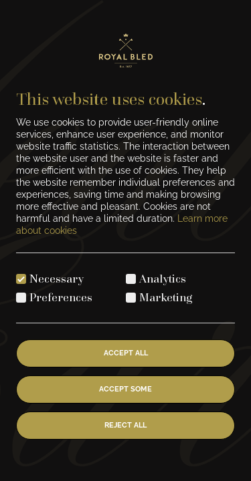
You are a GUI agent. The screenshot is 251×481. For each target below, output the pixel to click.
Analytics (162, 278)
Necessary (56, 278)
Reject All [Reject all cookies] (125, 425)
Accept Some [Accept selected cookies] (125, 389)
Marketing (166, 297)
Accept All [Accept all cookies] (126, 353)
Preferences (60, 297)
